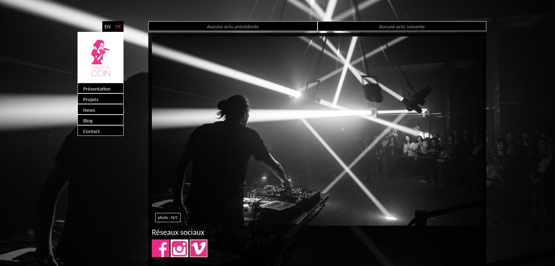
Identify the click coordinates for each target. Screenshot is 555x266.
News (89, 110)
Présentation (96, 89)
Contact (91, 131)
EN (107, 26)
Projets (90, 99)
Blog (88, 120)
